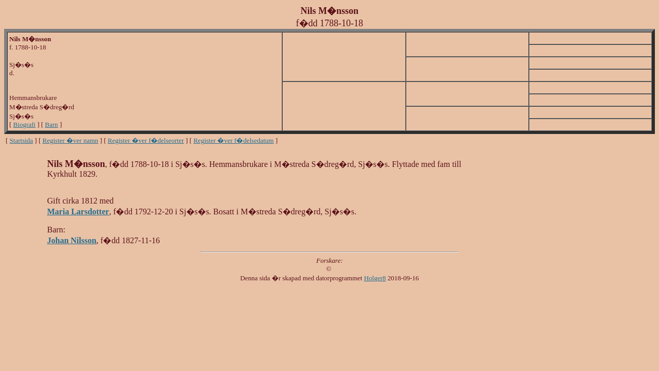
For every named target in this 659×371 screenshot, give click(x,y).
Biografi (24, 124)
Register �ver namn (70, 140)
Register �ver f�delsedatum (234, 140)
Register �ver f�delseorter (146, 140)
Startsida (21, 140)
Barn (51, 124)
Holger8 (375, 278)
